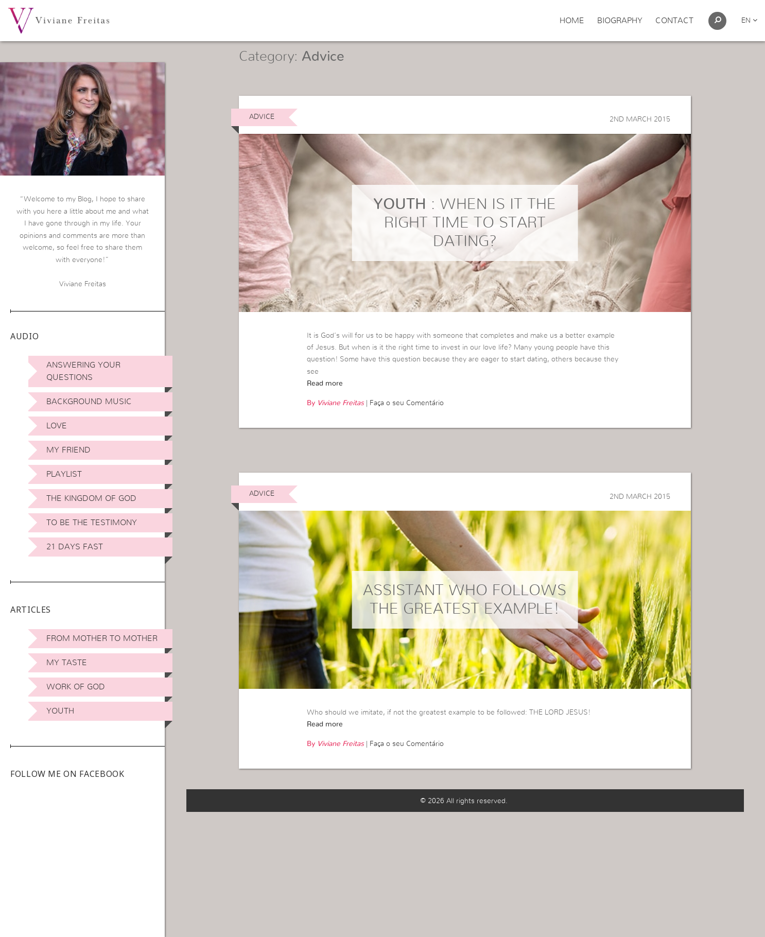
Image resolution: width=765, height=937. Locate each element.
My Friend (68, 450)
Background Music (89, 401)
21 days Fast (74, 547)
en (749, 20)
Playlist (64, 474)
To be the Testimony (91, 522)
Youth (60, 711)
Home (572, 20)
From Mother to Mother (102, 638)
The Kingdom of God (91, 498)
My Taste (66, 662)
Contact (674, 20)
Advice (261, 130)
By (335, 418)
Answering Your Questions (83, 371)
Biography (619, 20)
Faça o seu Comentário (407, 418)
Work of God (75, 687)
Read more (325, 398)
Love (56, 426)
